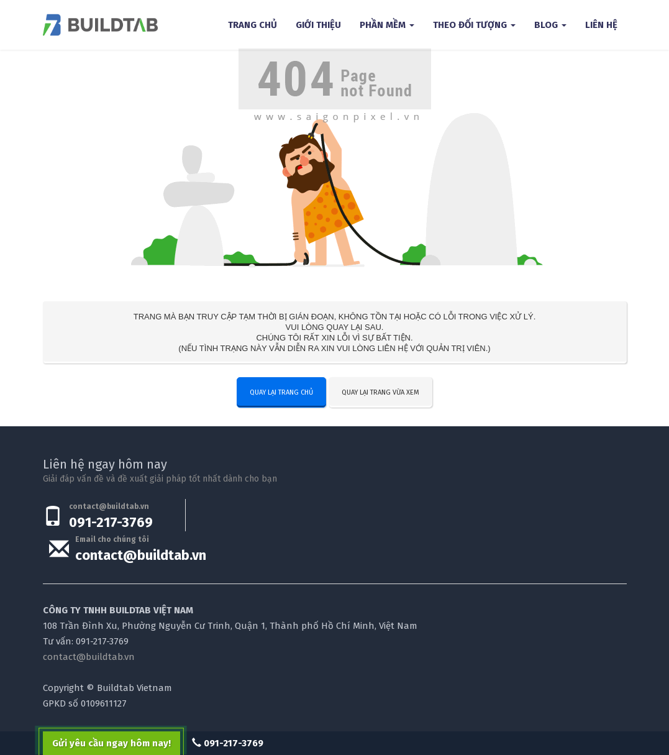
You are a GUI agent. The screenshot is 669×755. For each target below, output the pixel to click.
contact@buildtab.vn (140, 555)
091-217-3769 (111, 522)
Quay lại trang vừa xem (380, 392)
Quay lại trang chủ (281, 392)
